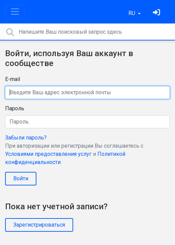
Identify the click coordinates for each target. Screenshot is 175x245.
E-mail (12, 79)
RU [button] (132, 13)
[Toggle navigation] (15, 11)
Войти (20, 178)
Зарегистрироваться (39, 225)
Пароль (14, 108)
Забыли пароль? (26, 137)
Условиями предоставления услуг (48, 154)
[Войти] (157, 13)
